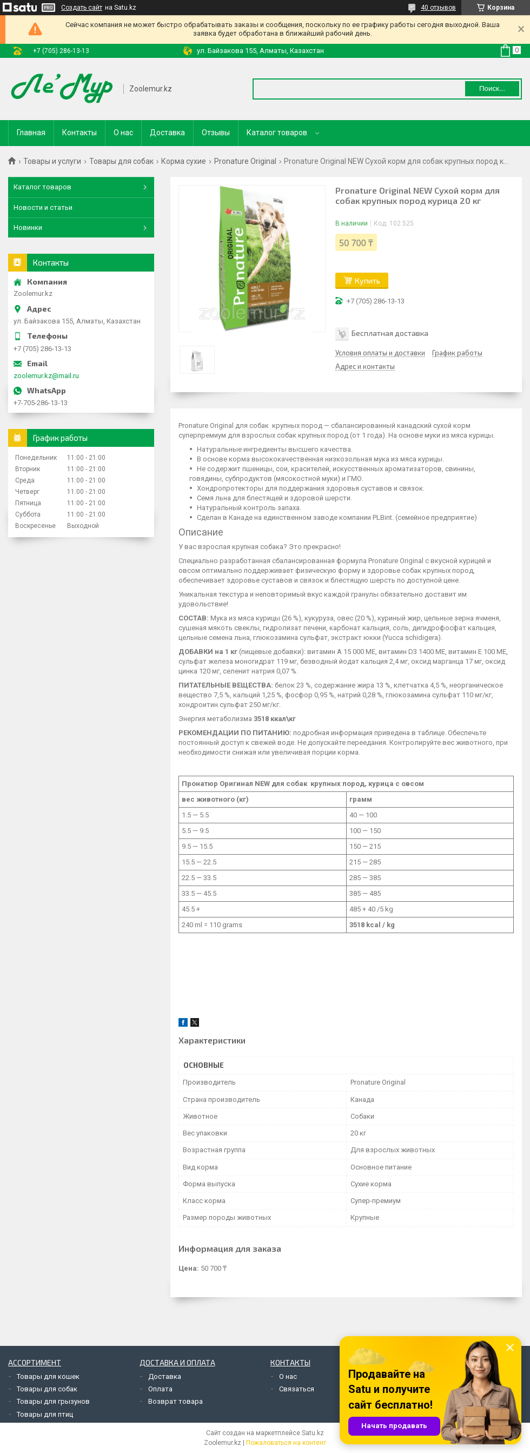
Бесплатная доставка (390, 333)
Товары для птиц (45, 1414)
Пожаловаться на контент (286, 1443)
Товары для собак (121, 161)
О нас (123, 132)
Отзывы (216, 132)
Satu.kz (313, 1433)
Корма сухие (183, 161)
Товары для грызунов (53, 1401)
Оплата (160, 1389)
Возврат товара (175, 1401)
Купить (367, 280)
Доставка (167, 132)
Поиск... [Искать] (492, 88)
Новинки (28, 227)
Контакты (79, 132)
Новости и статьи (43, 207)
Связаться (296, 1389)
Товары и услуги (52, 161)
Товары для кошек (48, 1376)
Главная (31, 132)
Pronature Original (245, 161)
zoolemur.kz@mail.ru (46, 376)
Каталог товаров (277, 132)
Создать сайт (81, 7)
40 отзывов (438, 7)
